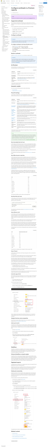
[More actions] (36, 5)
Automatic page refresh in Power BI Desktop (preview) (20, 438)
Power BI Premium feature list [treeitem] (6, 30)
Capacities (30, 18)
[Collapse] (9, 5)
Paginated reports (41, 10)
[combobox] (5, 6)
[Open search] (44, 1)
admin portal (23, 379)
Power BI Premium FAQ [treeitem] (5, 45)
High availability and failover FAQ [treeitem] (6, 20)
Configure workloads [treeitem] (5, 36)
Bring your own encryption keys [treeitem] (5, 18)
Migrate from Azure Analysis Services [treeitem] (5, 22)
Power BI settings (15, 89)
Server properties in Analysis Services (21, 321)
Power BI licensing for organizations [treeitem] (4, 26)
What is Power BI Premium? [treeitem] (6, 29)
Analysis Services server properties (17, 90)
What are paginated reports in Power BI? (18, 436)
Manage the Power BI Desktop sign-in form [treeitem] (5, 16)
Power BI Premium (15, 433)
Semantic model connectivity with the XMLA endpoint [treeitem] (6, 42)
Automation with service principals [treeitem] (5, 40)
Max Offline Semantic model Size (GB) (13, 110)
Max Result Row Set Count (28, 152)
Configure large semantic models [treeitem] (5, 38)
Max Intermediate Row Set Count (27, 209)
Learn (11, 5)
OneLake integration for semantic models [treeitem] (6, 24)
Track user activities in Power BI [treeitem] (5, 17)
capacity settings (18, 329)
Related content (41, 11)
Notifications (18, 62)
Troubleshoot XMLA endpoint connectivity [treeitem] (6, 44)
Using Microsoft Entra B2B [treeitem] (5, 19)
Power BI (16, 46)
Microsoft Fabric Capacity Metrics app (18, 55)
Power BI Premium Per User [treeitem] (6, 31)
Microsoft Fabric (15, 5)
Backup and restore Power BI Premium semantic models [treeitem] (6, 33)
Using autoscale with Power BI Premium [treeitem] (6, 35)
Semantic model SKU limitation (31, 139)
